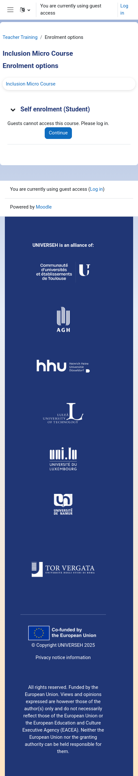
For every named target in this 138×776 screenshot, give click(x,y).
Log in (124, 9)
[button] (25, 9)
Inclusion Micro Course (30, 84)
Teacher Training (20, 37)
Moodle (44, 207)
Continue (58, 133)
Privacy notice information (63, 657)
